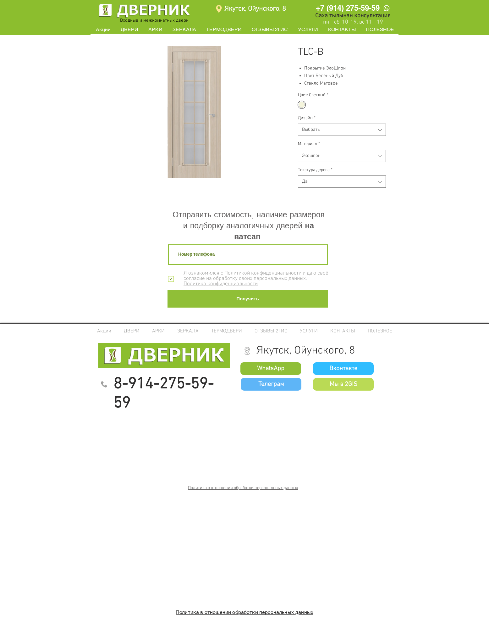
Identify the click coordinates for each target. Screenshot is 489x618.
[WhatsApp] (386, 8)
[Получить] (248, 299)
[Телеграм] (271, 384)
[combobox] (342, 130)
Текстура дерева (315, 170)
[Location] (219, 9)
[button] (129, 29)
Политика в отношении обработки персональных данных (243, 488)
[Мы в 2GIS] (343, 384)
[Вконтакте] (343, 368)
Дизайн (307, 118)
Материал (309, 144)
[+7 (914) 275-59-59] (348, 8)
